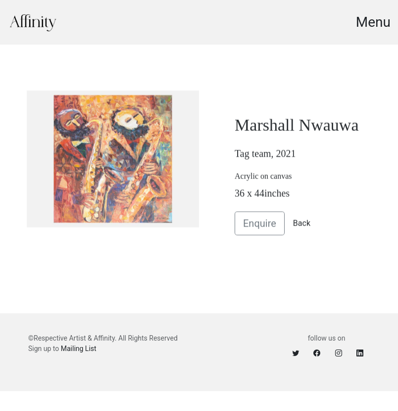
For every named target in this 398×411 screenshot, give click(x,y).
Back (301, 226)
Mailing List (79, 348)
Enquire (259, 227)
